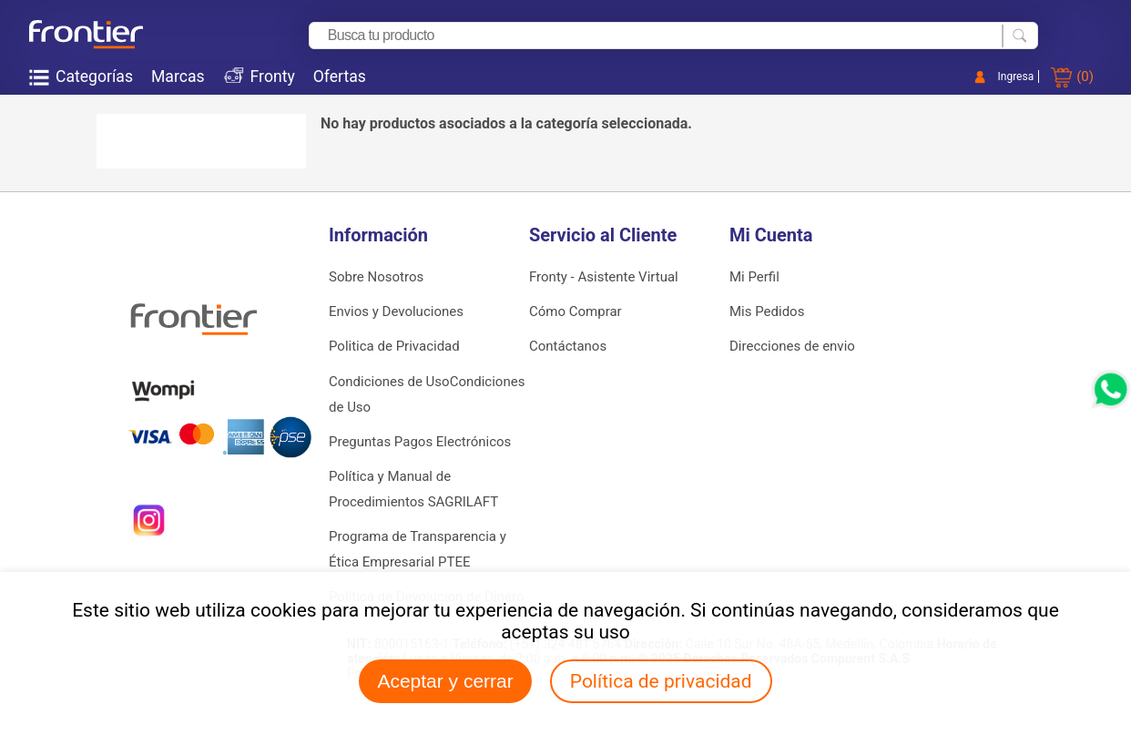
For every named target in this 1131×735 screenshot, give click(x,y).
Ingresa (1016, 76)
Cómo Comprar (575, 311)
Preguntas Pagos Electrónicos (420, 442)
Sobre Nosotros (376, 277)
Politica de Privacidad (394, 346)
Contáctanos (567, 346)
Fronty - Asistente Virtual (603, 277)
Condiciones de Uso (389, 381)
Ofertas (339, 76)
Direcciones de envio (792, 346)
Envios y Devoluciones (396, 311)
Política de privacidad (661, 681)
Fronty (272, 76)
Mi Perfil (754, 277)
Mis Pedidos (766, 311)
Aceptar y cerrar (445, 680)
